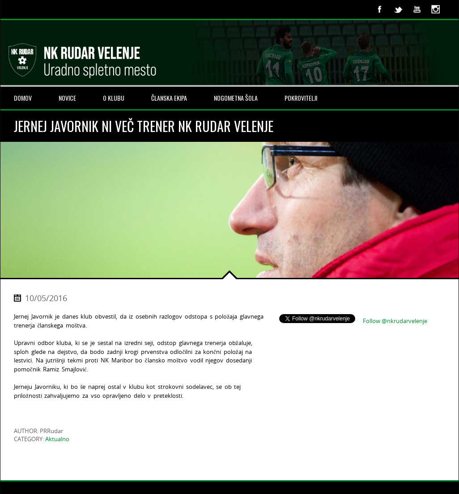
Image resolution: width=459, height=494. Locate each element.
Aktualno (57, 439)
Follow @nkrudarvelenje (395, 321)
